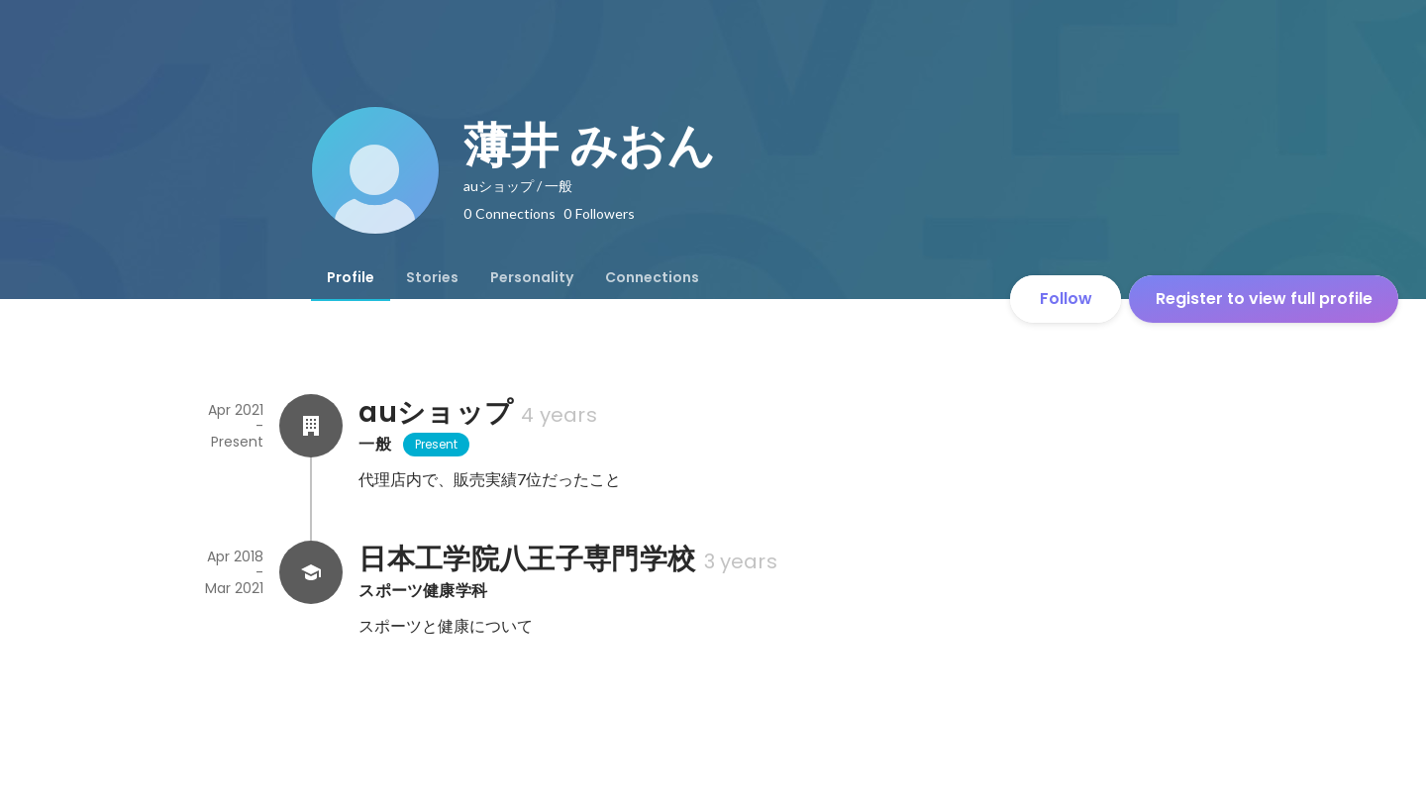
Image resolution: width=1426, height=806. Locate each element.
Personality (531, 277)
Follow (1066, 298)
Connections (652, 277)
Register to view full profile (1264, 298)
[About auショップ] (311, 425)
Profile (350, 277)
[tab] (350, 277)
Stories (432, 277)
